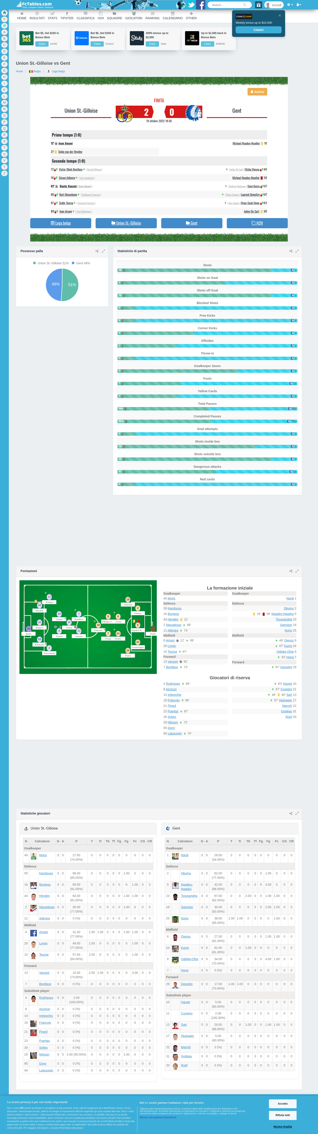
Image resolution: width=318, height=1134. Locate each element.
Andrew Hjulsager (237, 186)
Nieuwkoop (173, 625)
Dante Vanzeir (68, 186)
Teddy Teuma (66, 202)
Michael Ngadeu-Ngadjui (246, 143)
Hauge (287, 683)
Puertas (173, 711)
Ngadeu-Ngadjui (282, 614)
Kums (288, 646)
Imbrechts (174, 694)
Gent (236, 110)
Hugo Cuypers (232, 194)
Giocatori (133, 16)
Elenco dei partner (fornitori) (158, 1117)
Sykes (172, 717)
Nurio (288, 630)
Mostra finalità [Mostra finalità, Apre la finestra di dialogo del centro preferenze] (283, 1126)
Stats (52, 16)
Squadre (114, 16)
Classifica (86, 16)
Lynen (172, 646)
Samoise (286, 625)
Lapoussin (175, 733)
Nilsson (173, 722)
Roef (289, 717)
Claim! (259, 30)
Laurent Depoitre (250, 194)
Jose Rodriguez (84, 211)
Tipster (67, 16)
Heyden (173, 619)
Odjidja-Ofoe (285, 651)
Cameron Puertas (86, 203)
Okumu (289, 608)
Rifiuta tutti (283, 1115)
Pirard (172, 706)
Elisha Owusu (252, 169)
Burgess (173, 614)
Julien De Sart (236, 169)
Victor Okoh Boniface (71, 169)
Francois (174, 700)
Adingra (173, 630)
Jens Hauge (234, 203)
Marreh (287, 706)
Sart (289, 694)
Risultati (37, 16)
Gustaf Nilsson (94, 169)
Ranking (153, 16)
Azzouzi (171, 689)
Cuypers (286, 689)
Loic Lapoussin (87, 178)
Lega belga (56, 71)
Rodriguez (173, 683)
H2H (101, 16)
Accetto (283, 1103)
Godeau (286, 711)
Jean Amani (66, 143)
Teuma (172, 651)
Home (21, 16)
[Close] (280, 15)
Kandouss (174, 608)
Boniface (172, 667)
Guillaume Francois (91, 194)
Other (191, 16)
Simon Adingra (67, 177)
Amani (170, 640)
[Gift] (258, 4)
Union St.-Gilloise (81, 110)
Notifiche (257, 91)
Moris (171, 598)
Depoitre (286, 667)
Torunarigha (284, 619)
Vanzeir (173, 661)
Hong (290, 657)
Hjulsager (285, 700)
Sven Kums (254, 186)
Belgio (35, 71)
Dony (171, 728)
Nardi (290, 598)
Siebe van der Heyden (70, 151)
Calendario (173, 16)
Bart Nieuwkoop (68, 194)
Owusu (289, 640)
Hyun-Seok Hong (250, 202)
